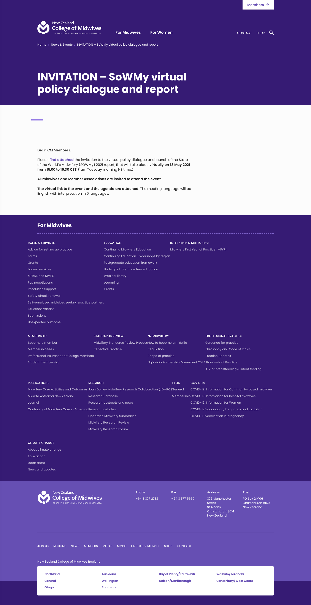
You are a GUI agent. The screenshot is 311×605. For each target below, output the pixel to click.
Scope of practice (161, 356)
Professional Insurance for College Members (61, 356)
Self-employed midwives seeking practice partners (66, 302)
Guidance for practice (221, 342)
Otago (49, 587)
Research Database (103, 396)
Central (50, 581)
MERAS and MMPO (41, 276)
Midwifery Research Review (108, 422)
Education (112, 243)
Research (96, 383)
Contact (244, 33)
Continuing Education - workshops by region (137, 256)
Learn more (36, 463)
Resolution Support (42, 289)
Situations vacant (41, 309)
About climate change (44, 449)
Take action (36, 456)
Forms (32, 256)
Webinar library (115, 276)
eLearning (111, 282)
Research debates (102, 409)
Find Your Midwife (145, 546)
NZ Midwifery (158, 336)
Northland (52, 574)
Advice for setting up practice (50, 249)
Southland (109, 587)
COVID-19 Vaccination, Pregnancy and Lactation (226, 409)
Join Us (43, 546)
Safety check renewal (44, 296)
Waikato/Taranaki (230, 574)
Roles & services (41, 243)
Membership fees (41, 349)
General (178, 389)
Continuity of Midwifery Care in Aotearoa (58, 409)
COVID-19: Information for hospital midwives (222, 396)
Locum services (39, 269)
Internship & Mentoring (189, 243)
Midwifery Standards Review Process (121, 342)
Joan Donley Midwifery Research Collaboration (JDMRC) (130, 389)
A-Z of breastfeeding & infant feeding (233, 369)
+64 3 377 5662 (182, 498)
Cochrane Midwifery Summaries (112, 416)
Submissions (37, 315)
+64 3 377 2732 (147, 498)
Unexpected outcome (44, 322)
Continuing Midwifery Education (127, 249)
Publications (38, 383)
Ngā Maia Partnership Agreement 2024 (176, 362)
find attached (61, 159)
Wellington (110, 581)
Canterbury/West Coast (234, 581)
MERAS (107, 546)
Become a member (42, 342)
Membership (37, 336)
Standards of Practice (221, 362)
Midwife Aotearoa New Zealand (51, 396)
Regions (59, 546)
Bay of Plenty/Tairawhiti (177, 574)
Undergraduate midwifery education (131, 269)
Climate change (41, 443)
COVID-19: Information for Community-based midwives (231, 389)
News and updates (42, 469)
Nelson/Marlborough (175, 581)
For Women (161, 32)
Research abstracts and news (110, 402)
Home (41, 45)
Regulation (156, 349)
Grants (33, 262)
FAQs (176, 383)
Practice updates (218, 356)
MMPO (121, 546)
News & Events (62, 45)
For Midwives (128, 32)
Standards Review (109, 336)
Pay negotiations (40, 282)
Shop (261, 33)
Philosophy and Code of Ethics (228, 349)
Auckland (109, 574)
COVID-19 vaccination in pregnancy (217, 416)
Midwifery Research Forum (108, 429)
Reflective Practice (108, 349)
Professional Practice (223, 336)
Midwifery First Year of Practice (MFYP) (198, 249)
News (75, 546)
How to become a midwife (167, 342)
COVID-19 (197, 383)
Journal (33, 402)
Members (91, 546)
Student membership (43, 362)
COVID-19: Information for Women (215, 402)
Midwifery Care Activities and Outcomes (57, 389)
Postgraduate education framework (130, 262)
